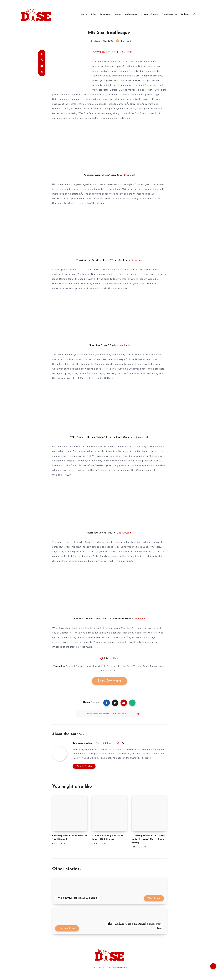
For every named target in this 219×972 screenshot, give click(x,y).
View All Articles (84, 766)
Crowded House (84, 666)
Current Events (149, 15)
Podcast (184, 15)
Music (84, 15)
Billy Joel (70, 666)
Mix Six (108, 658)
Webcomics (131, 15)
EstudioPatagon (119, 967)
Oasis (129, 666)
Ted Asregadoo (157, 666)
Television (105, 15)
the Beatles (107, 670)
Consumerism (169, 15)
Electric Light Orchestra (105, 666)
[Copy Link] (109, 713)
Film (93, 15)
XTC (116, 670)
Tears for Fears (141, 666)
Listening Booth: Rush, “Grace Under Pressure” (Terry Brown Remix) (148, 839)
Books (117, 15)
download (128, 175)
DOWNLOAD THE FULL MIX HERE (112, 52)
